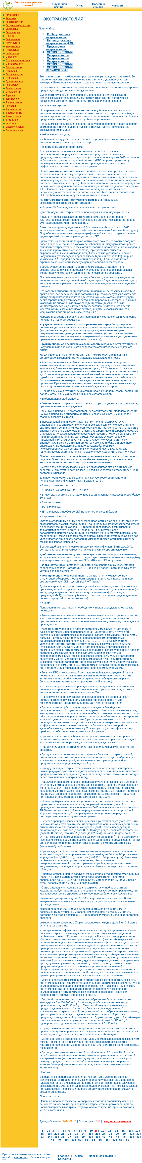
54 (93, 1139)
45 (124, 1136)
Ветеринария (13, 32)
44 (117, 1136)
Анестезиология (14, 21)
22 (69, 1133)
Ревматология (13, 88)
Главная (63, 1156)
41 (96, 1136)
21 (62, 1133)
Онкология (11, 56)
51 (72, 1139)
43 (110, 1136)
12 (102, 1130)
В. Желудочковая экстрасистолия (57, 36)
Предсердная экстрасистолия (56, 48)
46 (130, 1136)
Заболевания (13, 39)
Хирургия (11, 123)
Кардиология (13, 46)
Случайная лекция (59, 5)
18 (42, 1133)
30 (124, 1133)
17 (136, 1130)
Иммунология (13, 42)
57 (113, 1139)
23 (76, 1133)
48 (52, 1139)
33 (42, 1136)
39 (83, 1136)
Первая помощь (14, 74)
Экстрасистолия (58, 55)
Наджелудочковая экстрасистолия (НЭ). (59, 42)
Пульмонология (14, 81)
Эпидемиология (14, 130)
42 (103, 1136)
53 (86, 1139)
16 (130, 1130)
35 (55, 1136)
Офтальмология (14, 63)
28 (110, 1133)
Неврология (12, 49)
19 (49, 1133)
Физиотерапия (13, 116)
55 (100, 1139)
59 (127, 1139)
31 (130, 1133)
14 (116, 1130)
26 (96, 1133)
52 (79, 1139)
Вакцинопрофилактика (18, 25)
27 (103, 1133)
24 (83, 1133)
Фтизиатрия (12, 119)
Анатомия (11, 18)
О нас (79, 5)
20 (55, 1133)
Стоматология (13, 91)
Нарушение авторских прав (117, 1122)
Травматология (14, 102)
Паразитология (14, 67)
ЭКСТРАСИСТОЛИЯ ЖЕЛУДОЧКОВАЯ (59, 69)
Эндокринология (15, 126)
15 (123, 1130)
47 (137, 1136)
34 (49, 1136)
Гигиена (10, 35)
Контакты (118, 5)
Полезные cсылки (99, 5)
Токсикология (13, 98)
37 (69, 1136)
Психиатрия (12, 77)
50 (66, 1139)
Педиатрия (12, 70)
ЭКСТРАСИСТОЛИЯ (60, 52)
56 (107, 1139)
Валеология (12, 28)
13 (109, 1130)
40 (89, 1136)
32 (137, 1133)
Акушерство (12, 14)
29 (117, 1133)
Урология (11, 105)
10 (91, 1130)
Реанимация (12, 84)
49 (59, 1139)
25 (89, 1133)
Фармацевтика (14, 112)
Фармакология (13, 109)
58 (120, 1139)
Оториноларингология (18, 60)
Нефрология (12, 53)
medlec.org (21, 1157)
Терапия (10, 95)
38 (76, 1136)
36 (62, 1136)
